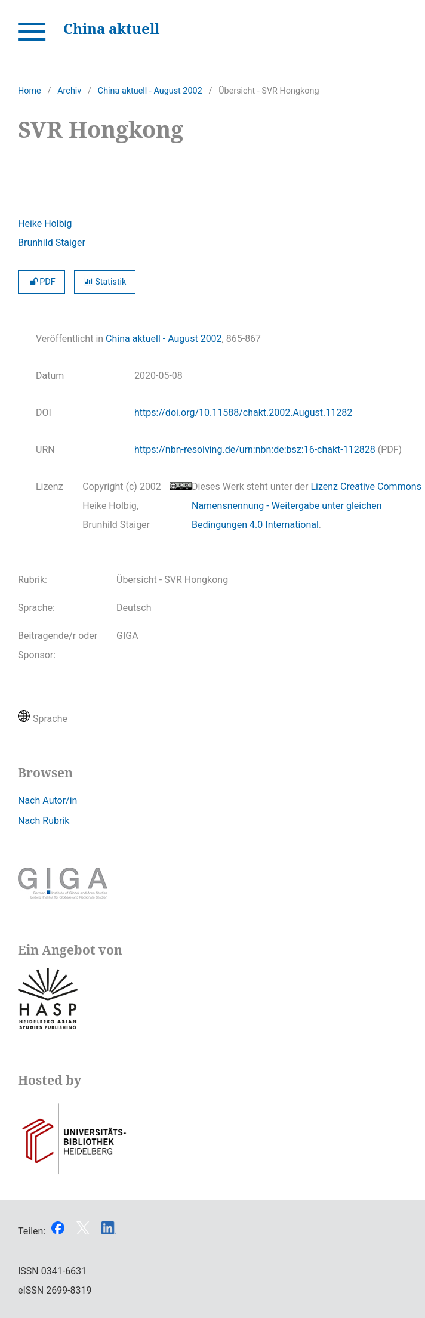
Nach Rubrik (43, 820)
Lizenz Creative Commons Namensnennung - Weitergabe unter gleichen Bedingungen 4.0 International (306, 505)
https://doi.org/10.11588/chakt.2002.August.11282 (243, 412)
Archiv (69, 91)
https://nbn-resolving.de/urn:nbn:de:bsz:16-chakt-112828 (254, 449)
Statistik (105, 282)
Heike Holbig (45, 223)
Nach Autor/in (47, 800)
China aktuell (111, 28)
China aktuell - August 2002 (150, 91)
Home (29, 91)
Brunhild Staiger (51, 242)
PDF (41, 282)
